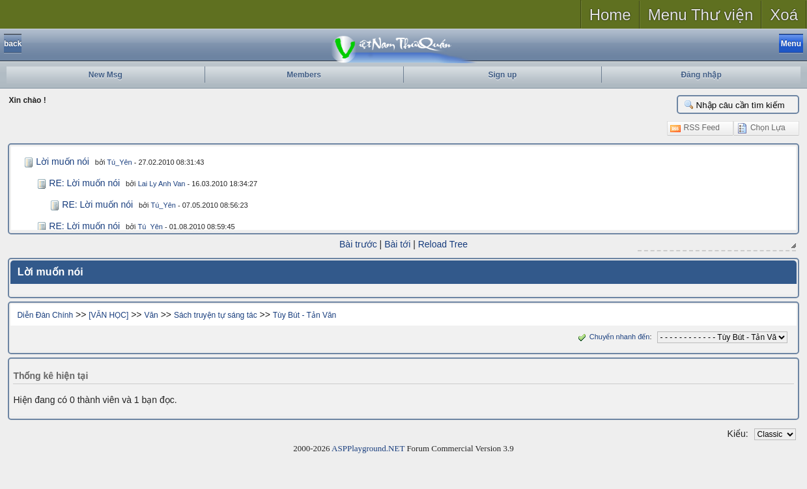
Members (304, 74)
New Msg (105, 74)
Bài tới (397, 244)
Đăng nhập (701, 74)
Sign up (502, 74)
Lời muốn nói (62, 161)
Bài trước (358, 244)
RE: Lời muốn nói (84, 183)
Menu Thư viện (701, 14)
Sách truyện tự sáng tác (215, 315)
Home (610, 14)
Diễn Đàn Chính (45, 315)
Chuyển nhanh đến (612, 337)
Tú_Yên (119, 162)
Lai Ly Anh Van (162, 184)
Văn (151, 315)
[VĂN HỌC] (108, 315)
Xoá (784, 14)
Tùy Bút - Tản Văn (305, 315)
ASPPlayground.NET (368, 448)
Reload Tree (443, 244)
